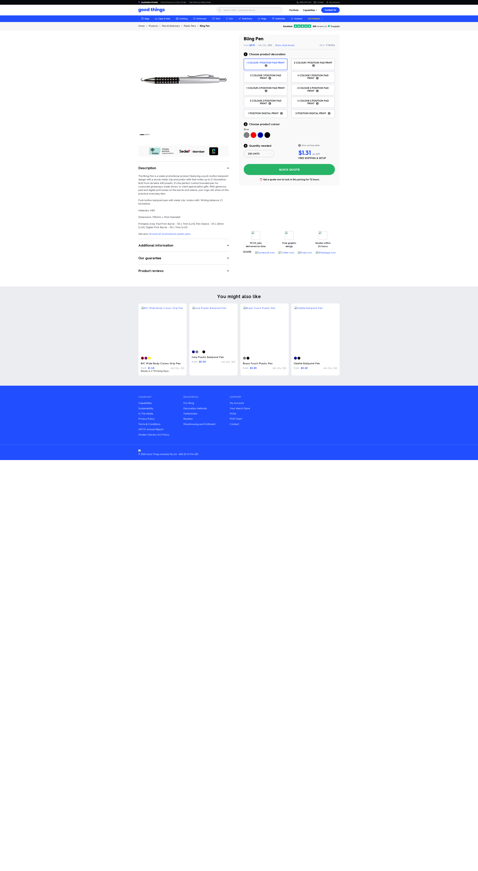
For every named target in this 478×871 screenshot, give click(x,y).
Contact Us (330, 9)
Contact (319, 2)
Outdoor (296, 18)
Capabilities (310, 10)
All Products (315, 18)
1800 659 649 (304, 2)
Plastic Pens (190, 26)
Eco (229, 18)
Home (141, 26)
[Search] (249, 10)
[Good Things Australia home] (152, 10)
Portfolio (294, 10)
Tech (216, 18)
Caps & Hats (162, 18)
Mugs (262, 18)
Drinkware (199, 18)
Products (153, 26)
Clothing (181, 18)
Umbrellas (278, 18)
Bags (145, 18)
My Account (333, 2)
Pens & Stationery (171, 26)
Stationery (245, 18)
